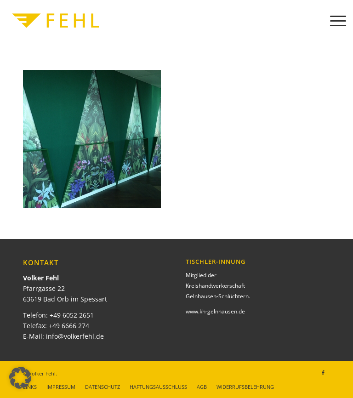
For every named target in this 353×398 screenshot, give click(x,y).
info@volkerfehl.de (75, 336)
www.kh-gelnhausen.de (215, 311)
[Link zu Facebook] (323, 373)
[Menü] (333, 20)
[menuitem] (333, 20)
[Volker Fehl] (56, 20)
